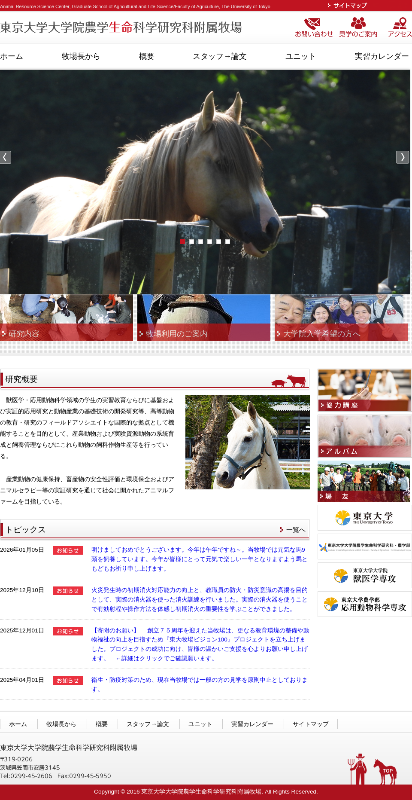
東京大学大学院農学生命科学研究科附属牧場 (122, 28)
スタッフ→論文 (220, 56)
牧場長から (81, 56)
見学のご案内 (362, 28)
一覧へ (296, 529)
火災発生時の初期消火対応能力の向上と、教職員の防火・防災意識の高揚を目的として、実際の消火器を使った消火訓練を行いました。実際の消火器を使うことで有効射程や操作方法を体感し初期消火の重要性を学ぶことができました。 (199, 599)
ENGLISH (392, 5)
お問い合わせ (315, 28)
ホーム (11, 56)
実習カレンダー (382, 56)
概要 (146, 56)
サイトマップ (349, 5)
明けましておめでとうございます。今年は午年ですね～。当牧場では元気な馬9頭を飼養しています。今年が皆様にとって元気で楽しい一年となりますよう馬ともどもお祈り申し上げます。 (199, 559)
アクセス (400, 28)
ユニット (300, 56)
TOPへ (385, 772)
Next (403, 158)
